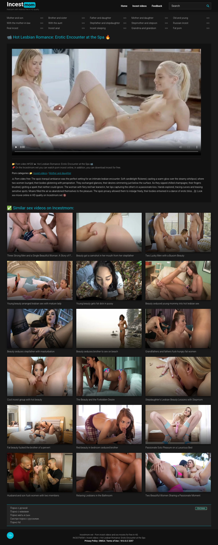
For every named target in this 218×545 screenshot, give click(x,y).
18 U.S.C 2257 (126, 541)
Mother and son (15, 18)
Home (124, 6)
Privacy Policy (91, 541)
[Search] (190, 6)
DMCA (102, 541)
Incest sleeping (98, 28)
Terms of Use (112, 541)
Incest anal (54, 28)
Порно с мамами (19, 511)
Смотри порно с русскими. (24, 518)
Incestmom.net (86, 535)
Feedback (157, 6)
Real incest (12, 28)
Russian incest (180, 23)
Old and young (180, 18)
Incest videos (139, 6)
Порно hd (15, 522)
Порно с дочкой (18, 508)
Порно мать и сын (20, 515)
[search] (207, 6)
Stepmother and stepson (144, 23)
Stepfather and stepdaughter (105, 23)
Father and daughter (100, 18)
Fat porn (177, 28)
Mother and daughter (142, 18)
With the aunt (55, 23)
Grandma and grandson (143, 28)
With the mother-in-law (18, 23)
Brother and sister (57, 18)
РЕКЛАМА (201, 508)
